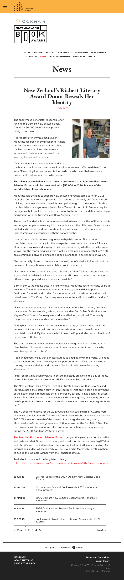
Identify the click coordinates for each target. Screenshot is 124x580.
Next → (101, 530)
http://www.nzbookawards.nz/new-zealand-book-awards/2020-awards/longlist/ (62, 463)
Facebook (65, 547)
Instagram (49, 547)
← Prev (18, 530)
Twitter (79, 547)
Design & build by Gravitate (98, 570)
